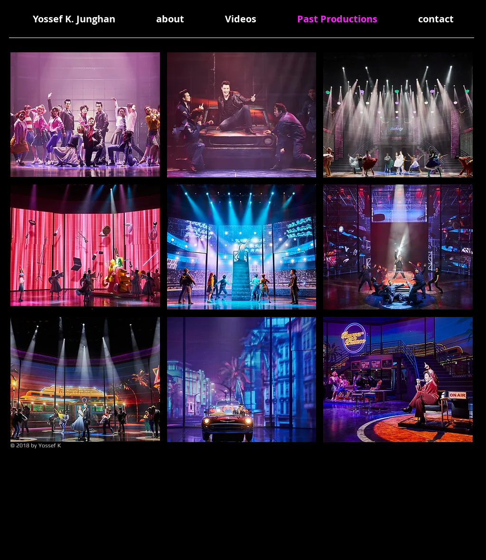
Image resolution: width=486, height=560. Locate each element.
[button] (85, 114)
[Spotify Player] (414, 461)
